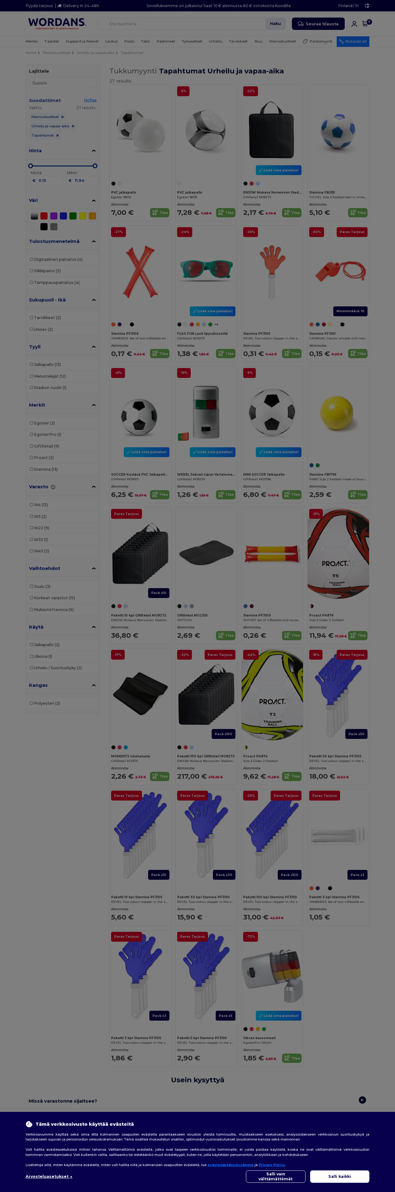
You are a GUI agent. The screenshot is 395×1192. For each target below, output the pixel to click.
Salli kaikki (339, 1176)
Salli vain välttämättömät (276, 1176)
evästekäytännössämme (230, 1165)
